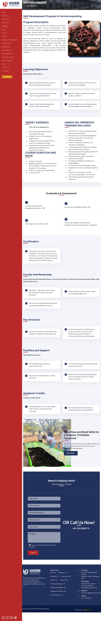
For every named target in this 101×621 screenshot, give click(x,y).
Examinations (6, 47)
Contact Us (5, 67)
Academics (5, 26)
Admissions (5, 22)
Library (4, 29)
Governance (5, 19)
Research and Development (10, 40)
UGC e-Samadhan (55, 595)
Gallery (4, 64)
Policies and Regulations (57, 587)
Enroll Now (71, 453)
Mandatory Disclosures (56, 584)
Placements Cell (6, 50)
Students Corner (7, 43)
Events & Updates (7, 60)
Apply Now (7, 76)
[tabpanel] (42, 84)
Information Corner (8, 53)
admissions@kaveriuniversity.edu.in (90, 593)
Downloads (5, 71)
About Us (4, 16)
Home (3, 12)
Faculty (4, 33)
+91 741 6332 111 (80, 528)
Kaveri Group (64, 576)
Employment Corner (8, 57)
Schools (4, 36)
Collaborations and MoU (56, 591)
